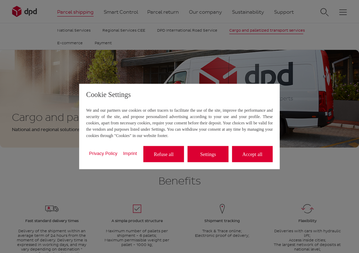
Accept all (252, 154)
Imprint (130, 153)
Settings (208, 154)
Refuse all (164, 154)
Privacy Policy (103, 153)
